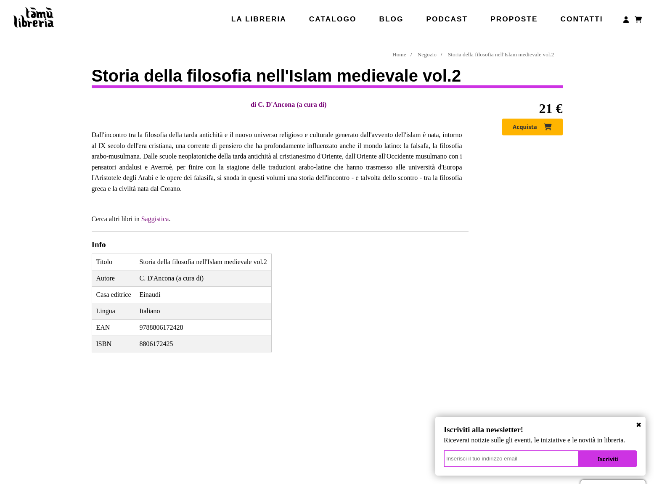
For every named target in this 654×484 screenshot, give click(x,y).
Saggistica (155, 218)
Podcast (447, 19)
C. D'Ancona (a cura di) (292, 104)
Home (399, 54)
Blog (391, 19)
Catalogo (333, 19)
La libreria (258, 19)
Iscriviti (608, 459)
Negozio (427, 54)
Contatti (581, 19)
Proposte (513, 19)
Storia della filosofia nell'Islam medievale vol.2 (501, 54)
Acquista (532, 127)
